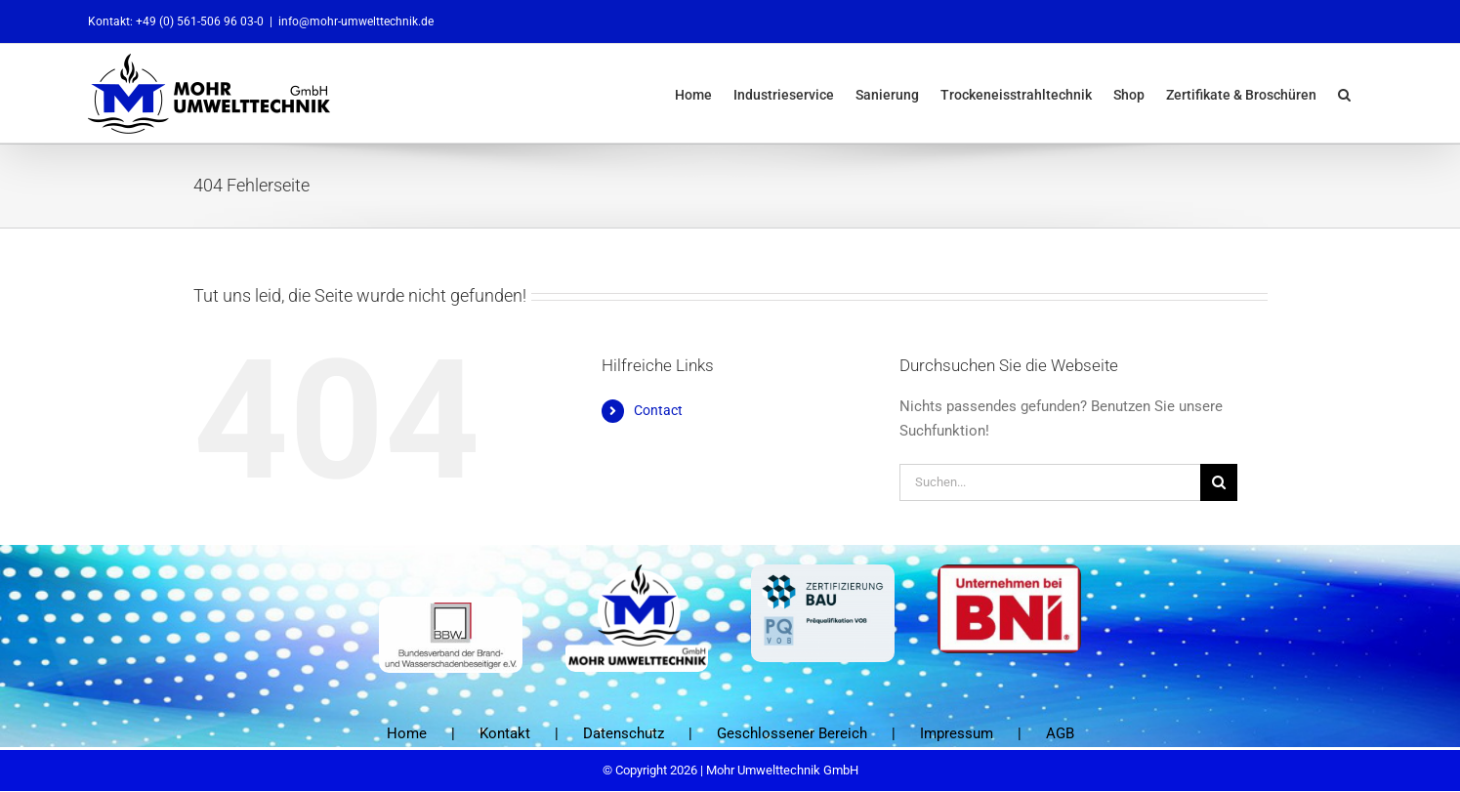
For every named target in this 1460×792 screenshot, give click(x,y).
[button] (1344, 93)
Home (407, 733)
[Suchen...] (1050, 482)
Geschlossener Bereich (792, 733)
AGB (1060, 733)
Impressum (956, 733)
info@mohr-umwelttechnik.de (356, 21)
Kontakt (505, 733)
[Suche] (1218, 482)
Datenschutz (623, 733)
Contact (658, 410)
